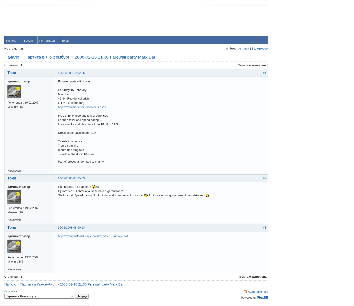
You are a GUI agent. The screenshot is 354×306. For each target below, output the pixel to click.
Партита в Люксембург (47, 57)
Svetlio (290, 196)
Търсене (28, 41)
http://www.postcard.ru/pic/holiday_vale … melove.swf (93, 236)
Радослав (292, 152)
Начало (11, 41)
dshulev (291, 138)
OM (288, 167)
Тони (12, 73)
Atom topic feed (251, 292)
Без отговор (252, 48)
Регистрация (48, 41)
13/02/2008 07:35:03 (71, 178)
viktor (289, 182)
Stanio (290, 211)
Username (293, 20)
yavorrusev (293, 109)
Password (292, 32)
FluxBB (255, 297)
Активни (236, 48)
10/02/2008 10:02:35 (71, 73)
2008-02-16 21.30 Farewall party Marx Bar (115, 57)
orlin (289, 94)
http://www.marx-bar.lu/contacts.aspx (82, 107)
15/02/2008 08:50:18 (71, 227)
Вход (65, 41)
